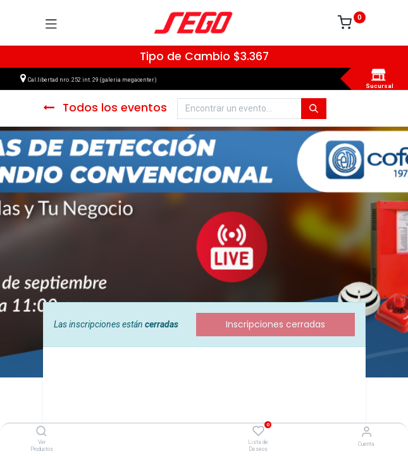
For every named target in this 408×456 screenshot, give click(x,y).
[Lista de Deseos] (258, 431)
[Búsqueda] (313, 109)
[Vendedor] (367, 431)
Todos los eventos (105, 107)
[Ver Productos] (41, 432)
